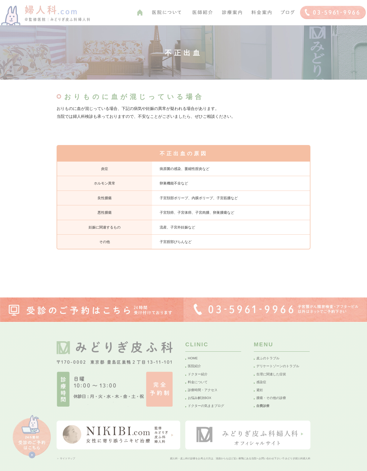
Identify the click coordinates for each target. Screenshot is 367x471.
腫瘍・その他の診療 (271, 398)
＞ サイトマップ (66, 458)
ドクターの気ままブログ (206, 406)
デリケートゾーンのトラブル (277, 366)
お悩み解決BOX (199, 398)
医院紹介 (194, 366)
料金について (198, 382)
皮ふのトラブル (267, 358)
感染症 (261, 382)
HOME (193, 358)
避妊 (259, 390)
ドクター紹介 (198, 374)
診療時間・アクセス (203, 390)
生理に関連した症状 (271, 374)
